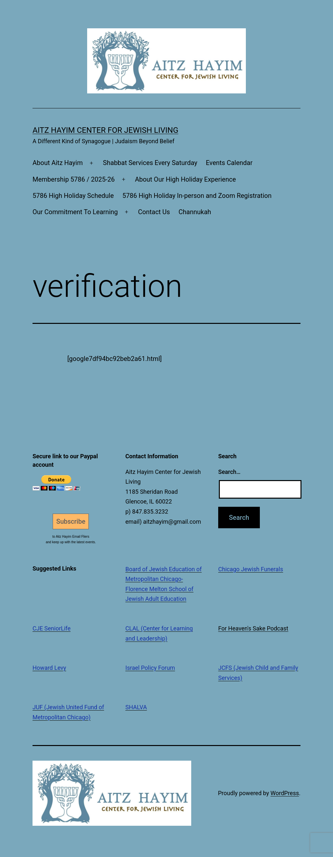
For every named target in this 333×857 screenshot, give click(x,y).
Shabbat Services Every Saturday (150, 163)
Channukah (195, 212)
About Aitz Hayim (58, 163)
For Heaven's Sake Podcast (253, 628)
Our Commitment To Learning (75, 212)
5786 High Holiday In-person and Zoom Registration (197, 196)
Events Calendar (229, 163)
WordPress (285, 793)
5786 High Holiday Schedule (73, 196)
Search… (229, 471)
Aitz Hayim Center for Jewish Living (105, 130)
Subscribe (70, 521)
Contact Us (154, 212)
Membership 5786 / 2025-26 (74, 179)
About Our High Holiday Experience (185, 179)
